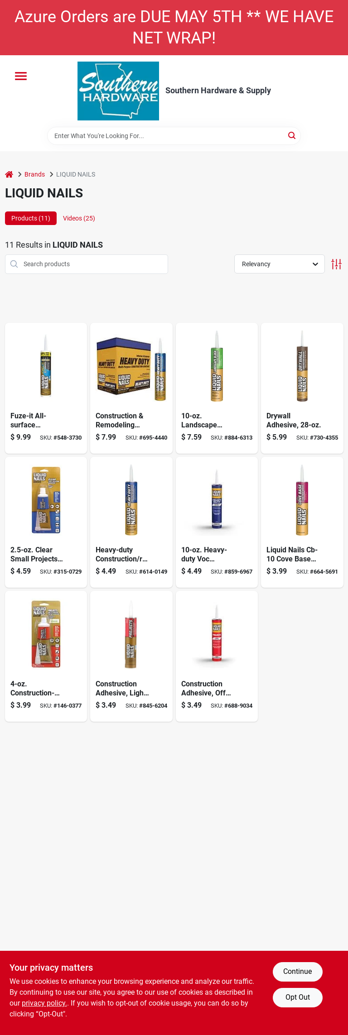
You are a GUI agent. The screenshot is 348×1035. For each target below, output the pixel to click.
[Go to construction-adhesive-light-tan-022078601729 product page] (131, 656)
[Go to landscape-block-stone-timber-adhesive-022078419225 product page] (217, 388)
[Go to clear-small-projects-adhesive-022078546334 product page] (46, 522)
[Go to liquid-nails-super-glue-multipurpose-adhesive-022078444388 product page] (46, 656)
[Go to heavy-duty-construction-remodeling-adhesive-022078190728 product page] (131, 522)
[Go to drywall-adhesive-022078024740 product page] (302, 388)
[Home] (9, 174)
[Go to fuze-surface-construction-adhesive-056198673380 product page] (46, 388)
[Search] (292, 135)
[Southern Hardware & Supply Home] (118, 91)
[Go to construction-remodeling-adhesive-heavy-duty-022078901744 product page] (131, 388)
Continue (297, 971)
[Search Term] (174, 136)
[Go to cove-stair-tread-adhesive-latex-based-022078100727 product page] (302, 522)
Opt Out (297, 997)
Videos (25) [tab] (79, 218)
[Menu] (21, 76)
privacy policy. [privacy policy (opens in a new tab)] (44, 1003)
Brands (34, 174)
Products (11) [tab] (30, 218)
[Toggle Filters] (336, 264)
